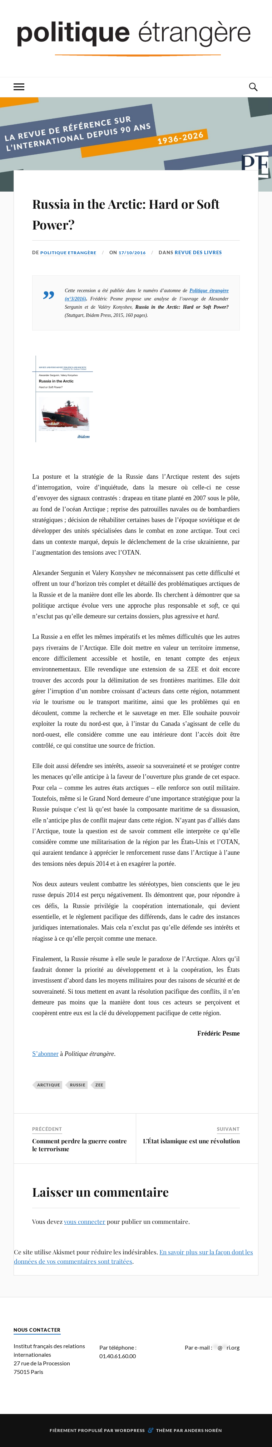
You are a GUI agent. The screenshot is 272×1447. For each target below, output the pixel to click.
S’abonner (45, 1053)
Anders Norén (203, 1430)
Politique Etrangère (69, 252)
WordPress (130, 1430)
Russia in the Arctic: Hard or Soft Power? (134, 212)
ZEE (99, 1084)
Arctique (48, 1084)
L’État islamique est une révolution (191, 1141)
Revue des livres (204, 252)
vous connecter (84, 1221)
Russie (77, 1084)
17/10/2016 (137, 252)
